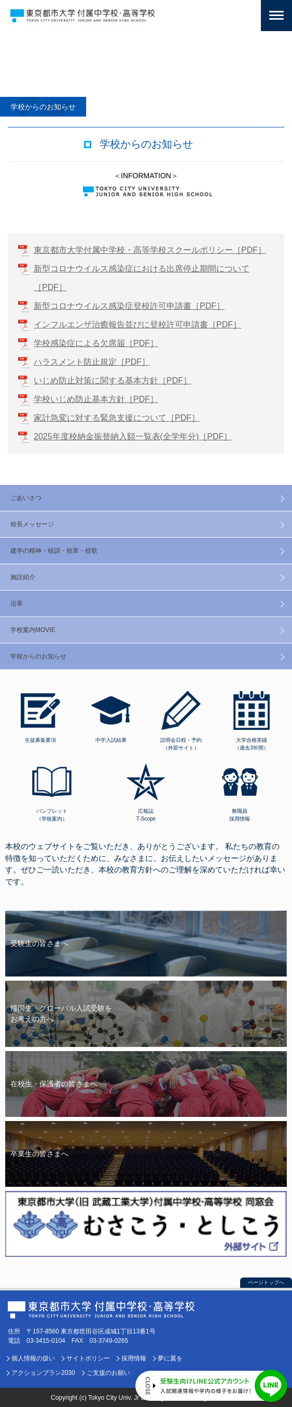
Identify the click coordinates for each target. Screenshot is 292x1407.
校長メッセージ (32, 524)
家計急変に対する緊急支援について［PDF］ (117, 417)
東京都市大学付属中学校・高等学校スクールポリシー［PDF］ (150, 250)
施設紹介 (22, 577)
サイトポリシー (88, 1358)
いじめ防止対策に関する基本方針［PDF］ (112, 380)
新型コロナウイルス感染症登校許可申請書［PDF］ (129, 306)
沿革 (16, 603)
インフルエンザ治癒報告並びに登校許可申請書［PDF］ (137, 324)
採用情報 (133, 1358)
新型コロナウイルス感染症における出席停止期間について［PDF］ (141, 278)
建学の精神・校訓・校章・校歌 (54, 550)
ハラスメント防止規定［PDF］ (92, 361)
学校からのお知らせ (38, 656)
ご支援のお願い (108, 1372)
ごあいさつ (25, 497)
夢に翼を (170, 1358)
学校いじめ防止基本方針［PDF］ (96, 399)
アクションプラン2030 (43, 1372)
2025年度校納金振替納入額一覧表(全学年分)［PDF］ (133, 436)
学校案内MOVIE (32, 630)
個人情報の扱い (33, 1358)
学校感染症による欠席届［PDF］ (96, 343)
